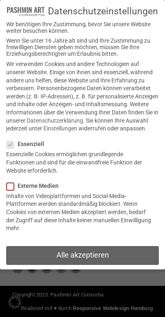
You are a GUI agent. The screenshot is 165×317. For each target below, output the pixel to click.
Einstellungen (60, 122)
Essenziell (28, 137)
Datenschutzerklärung (55, 113)
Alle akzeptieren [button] (83, 248)
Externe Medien (35, 179)
